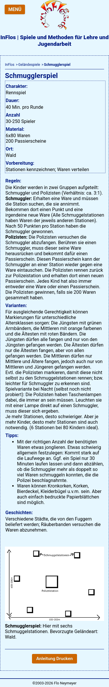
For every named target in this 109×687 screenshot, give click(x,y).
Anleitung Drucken (54, 658)
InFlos (9, 65)
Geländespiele (29, 65)
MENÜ (15, 9)
